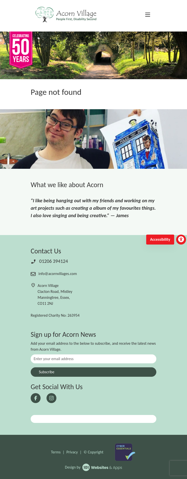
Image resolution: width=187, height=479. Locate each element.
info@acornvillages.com (54, 273)
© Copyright (93, 452)
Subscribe (46, 372)
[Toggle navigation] (147, 15)
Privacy (72, 452)
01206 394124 (49, 261)
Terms (56, 452)
